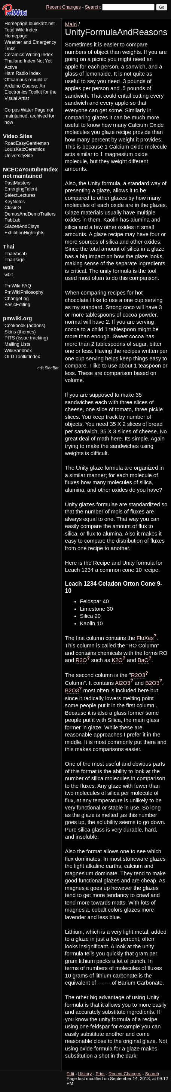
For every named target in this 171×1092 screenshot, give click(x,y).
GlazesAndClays (21, 226)
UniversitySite (18, 155)
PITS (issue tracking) (26, 338)
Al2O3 (123, 683)
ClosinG (12, 207)
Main (71, 24)
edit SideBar (48, 368)
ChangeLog (16, 298)
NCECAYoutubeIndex (30, 170)
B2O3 (152, 683)
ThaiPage (14, 259)
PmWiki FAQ (17, 286)
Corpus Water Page (24, 110)
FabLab (12, 220)
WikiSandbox (18, 350)
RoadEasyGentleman (26, 143)
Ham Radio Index (22, 73)
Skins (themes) (20, 332)
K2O (117, 660)
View (115, 20)
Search (92, 7)
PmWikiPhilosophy (23, 292)
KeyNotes (14, 201)
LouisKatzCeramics (24, 149)
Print (160, 20)
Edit (129, 20)
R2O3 (138, 675)
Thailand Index (19, 61)
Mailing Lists (17, 344)
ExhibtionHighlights (24, 232)
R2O (81, 660)
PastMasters (17, 183)
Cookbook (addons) (24, 325)
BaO (143, 660)
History (144, 20)
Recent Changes (63, 7)
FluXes (145, 638)
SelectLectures (20, 195)
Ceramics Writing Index (28, 54)
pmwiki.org (17, 318)
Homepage (15, 23)
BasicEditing (17, 304)
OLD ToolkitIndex (22, 356)
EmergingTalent (20, 189)
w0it (8, 274)
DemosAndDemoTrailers (30, 214)
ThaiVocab (15, 253)
